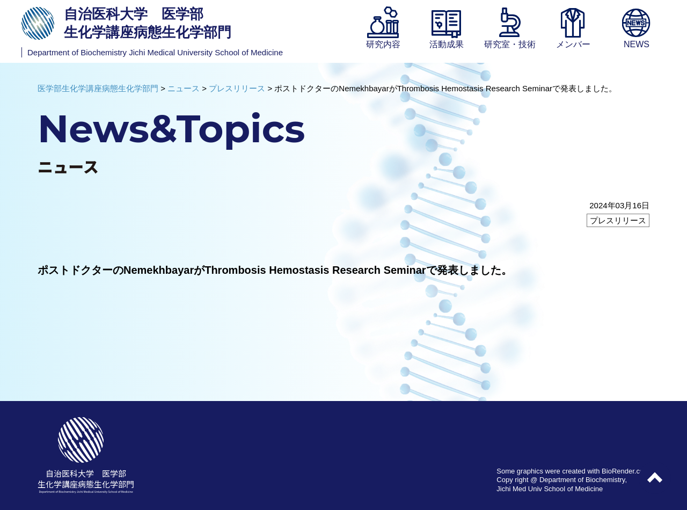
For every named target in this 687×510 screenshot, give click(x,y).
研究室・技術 (510, 44)
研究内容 (383, 44)
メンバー (573, 44)
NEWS (636, 44)
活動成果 (446, 44)
